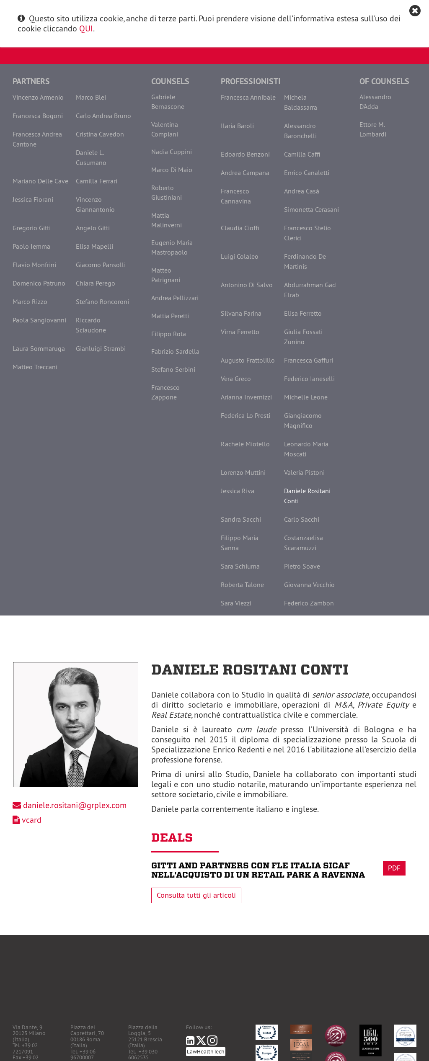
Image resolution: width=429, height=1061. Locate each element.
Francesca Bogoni (38, 115)
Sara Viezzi (236, 603)
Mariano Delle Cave (40, 181)
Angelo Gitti (93, 228)
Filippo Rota (168, 334)
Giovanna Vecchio (309, 584)
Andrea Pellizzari (175, 298)
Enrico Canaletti (306, 172)
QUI (86, 28)
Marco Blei (91, 97)
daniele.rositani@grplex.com (75, 805)
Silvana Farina (241, 313)
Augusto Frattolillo (248, 360)
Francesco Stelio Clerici (307, 233)
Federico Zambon (309, 603)
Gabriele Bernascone (167, 102)
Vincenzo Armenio (38, 97)
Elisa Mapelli (94, 246)
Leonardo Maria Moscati (306, 449)
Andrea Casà (301, 191)
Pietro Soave (302, 566)
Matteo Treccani (35, 367)
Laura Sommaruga (39, 348)
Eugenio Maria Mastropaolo (172, 247)
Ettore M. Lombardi (372, 129)
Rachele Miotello (245, 444)
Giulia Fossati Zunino (303, 336)
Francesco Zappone (165, 392)
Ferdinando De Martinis (305, 261)
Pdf (394, 868)
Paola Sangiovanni (39, 320)
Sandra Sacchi (241, 519)
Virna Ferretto (240, 331)
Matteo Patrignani (165, 275)
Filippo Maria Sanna (239, 542)
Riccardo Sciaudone (91, 325)
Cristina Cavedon (100, 134)
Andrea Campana (245, 172)
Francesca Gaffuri (308, 360)
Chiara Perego (95, 283)
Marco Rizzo (30, 301)
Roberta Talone (242, 584)
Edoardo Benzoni (245, 154)
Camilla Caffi (302, 154)
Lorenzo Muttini (243, 472)
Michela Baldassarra (300, 102)
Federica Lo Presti (245, 415)
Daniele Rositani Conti (307, 496)
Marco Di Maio (171, 169)
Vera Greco (236, 378)
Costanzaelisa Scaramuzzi (303, 542)
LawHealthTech (206, 1051)
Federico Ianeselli (309, 378)
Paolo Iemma (31, 246)
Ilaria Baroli (237, 125)
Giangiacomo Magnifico (303, 420)
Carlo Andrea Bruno (103, 115)
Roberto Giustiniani (166, 192)
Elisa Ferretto (303, 313)
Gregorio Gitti (32, 228)
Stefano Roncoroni (102, 301)
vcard (31, 819)
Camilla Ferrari (96, 181)
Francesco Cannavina (236, 196)
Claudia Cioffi (240, 228)
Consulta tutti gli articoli (196, 895)
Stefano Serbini (173, 369)
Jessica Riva (237, 491)
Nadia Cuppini (171, 151)
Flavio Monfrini (34, 264)
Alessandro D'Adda (375, 102)
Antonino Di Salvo (247, 285)
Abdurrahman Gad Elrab (310, 290)
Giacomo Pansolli (101, 264)
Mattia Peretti (170, 316)
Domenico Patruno (39, 283)
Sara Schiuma (240, 566)
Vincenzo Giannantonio (95, 204)
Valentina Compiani (164, 129)
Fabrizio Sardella (175, 351)
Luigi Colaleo (239, 256)
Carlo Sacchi (301, 519)
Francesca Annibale (248, 97)
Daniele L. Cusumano (91, 157)
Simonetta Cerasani (311, 209)
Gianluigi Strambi (101, 348)
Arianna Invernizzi (246, 397)
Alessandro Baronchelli (300, 130)
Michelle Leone (306, 397)
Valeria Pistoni (304, 472)
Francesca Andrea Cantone (37, 139)
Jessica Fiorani (33, 199)
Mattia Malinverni (166, 220)
